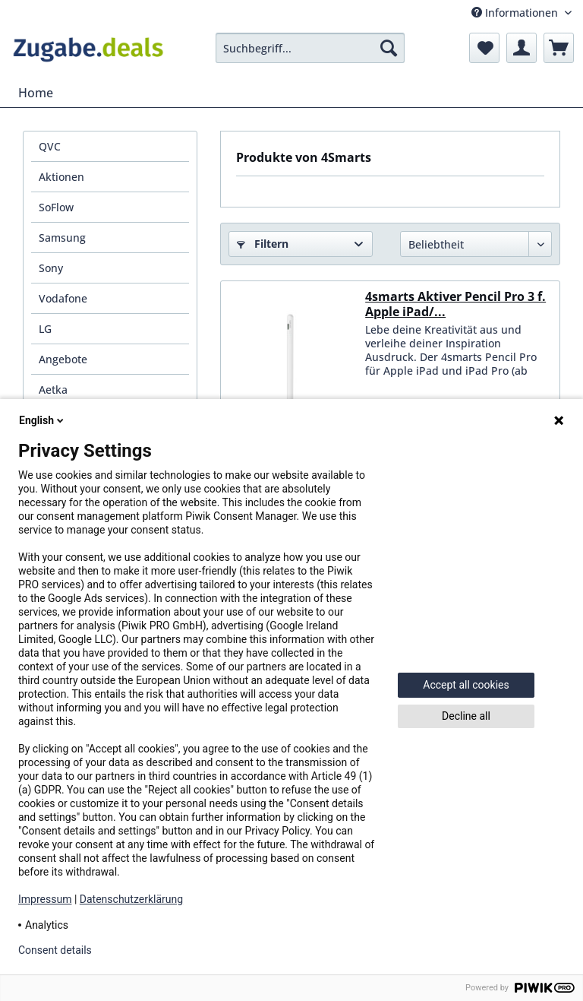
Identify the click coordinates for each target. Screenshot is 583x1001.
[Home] (36, 92)
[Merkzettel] (484, 48)
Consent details (55, 950)
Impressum (44, 899)
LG (45, 329)
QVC (50, 146)
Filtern (262, 243)
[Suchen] (389, 48)
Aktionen (61, 176)
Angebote (63, 359)
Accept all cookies (466, 685)
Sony (51, 268)
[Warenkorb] (559, 48)
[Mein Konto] (521, 48)
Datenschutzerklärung (131, 899)
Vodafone (63, 298)
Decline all (466, 716)
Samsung (62, 237)
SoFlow (56, 207)
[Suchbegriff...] (310, 48)
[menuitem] (310, 48)
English (42, 420)
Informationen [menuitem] (516, 12)
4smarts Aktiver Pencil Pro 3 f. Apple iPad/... (455, 304)
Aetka (53, 389)
